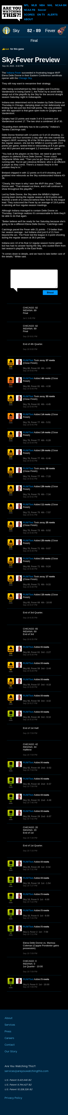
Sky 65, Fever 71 (31, 584)
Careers (9, 1038)
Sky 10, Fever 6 (31, 915)
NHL (50, 5)
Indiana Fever (14, 72)
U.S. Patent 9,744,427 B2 (18, 1085)
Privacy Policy (13, 1098)
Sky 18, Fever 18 (31, 883)
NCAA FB (29, 9)
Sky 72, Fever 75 (31, 512)
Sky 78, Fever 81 (31, 404)
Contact (10, 1045)
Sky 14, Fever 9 (31, 899)
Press (8, 1031)
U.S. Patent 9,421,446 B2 (18, 1080)
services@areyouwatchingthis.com (26, 1071)
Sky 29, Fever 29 (31, 816)
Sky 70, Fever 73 (31, 530)
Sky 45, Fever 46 (31, 717)
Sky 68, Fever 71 (31, 566)
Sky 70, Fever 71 (31, 548)
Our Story (11, 1051)
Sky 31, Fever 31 (31, 800)
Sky (16, 30)
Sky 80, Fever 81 (31, 386)
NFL (26, 5)
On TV (41, 14)
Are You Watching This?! (12, 13)
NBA (42, 5)
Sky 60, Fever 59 (31, 668)
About (28, 19)
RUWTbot (28, 360)
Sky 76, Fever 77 (31, 422)
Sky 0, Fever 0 (30, 984)
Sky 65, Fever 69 (31, 602)
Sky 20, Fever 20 (31, 867)
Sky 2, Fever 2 (30, 932)
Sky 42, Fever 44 (31, 768)
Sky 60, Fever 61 (31, 652)
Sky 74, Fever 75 (31, 494)
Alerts (53, 14)
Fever (50, 30)
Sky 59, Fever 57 (31, 684)
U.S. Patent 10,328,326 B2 (18, 1089)
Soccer (42, 9)
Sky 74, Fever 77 (31, 476)
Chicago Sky (25, 78)
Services (10, 1025)
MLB (34, 5)
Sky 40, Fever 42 (31, 784)
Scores (29, 14)
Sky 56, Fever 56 (31, 701)
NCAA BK (61, 5)
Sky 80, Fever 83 (31, 368)
